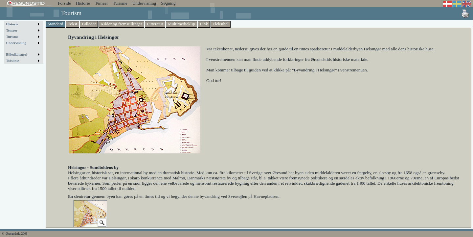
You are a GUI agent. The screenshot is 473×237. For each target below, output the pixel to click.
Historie (83, 3)
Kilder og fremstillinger (121, 23)
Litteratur (155, 23)
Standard (55, 23)
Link (204, 23)
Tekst (72, 23)
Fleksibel (221, 23)
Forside (64, 3)
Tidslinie (12, 61)
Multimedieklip (181, 23)
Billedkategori (16, 54)
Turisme (120, 3)
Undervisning (144, 3)
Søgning (168, 3)
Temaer (101, 3)
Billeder (89, 23)
